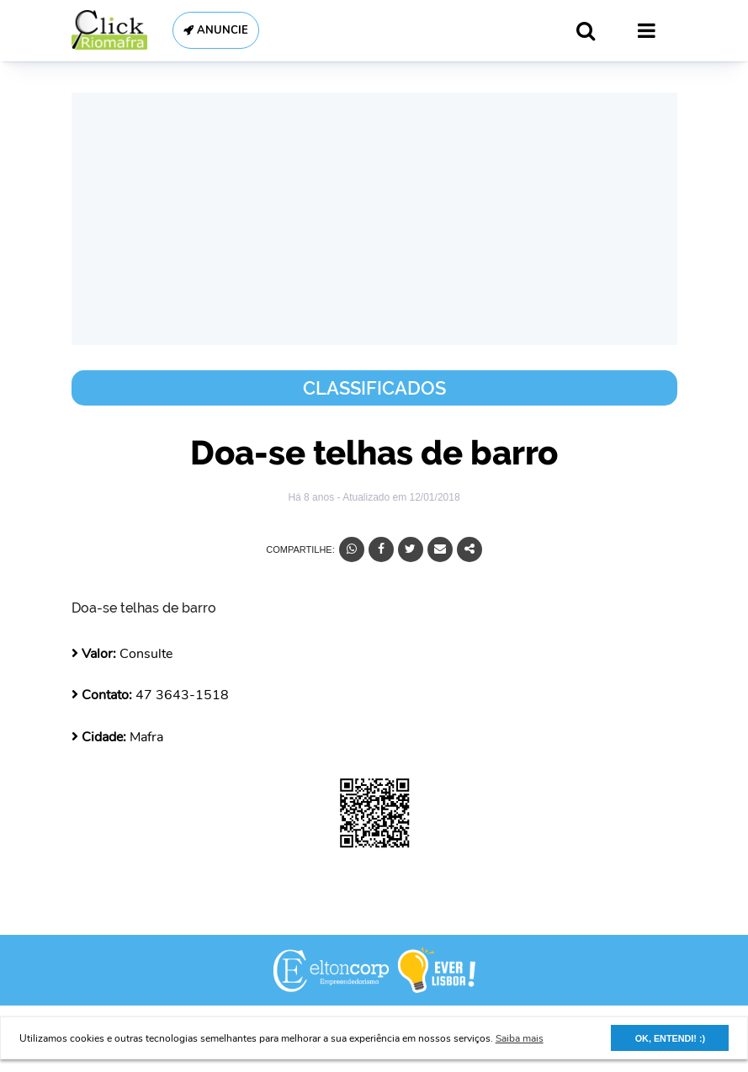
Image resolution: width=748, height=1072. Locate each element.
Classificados (374, 388)
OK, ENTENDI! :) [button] (670, 1038)
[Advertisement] (374, 219)
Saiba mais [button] (520, 1038)
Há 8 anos (312, 497)
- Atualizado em (398, 497)
